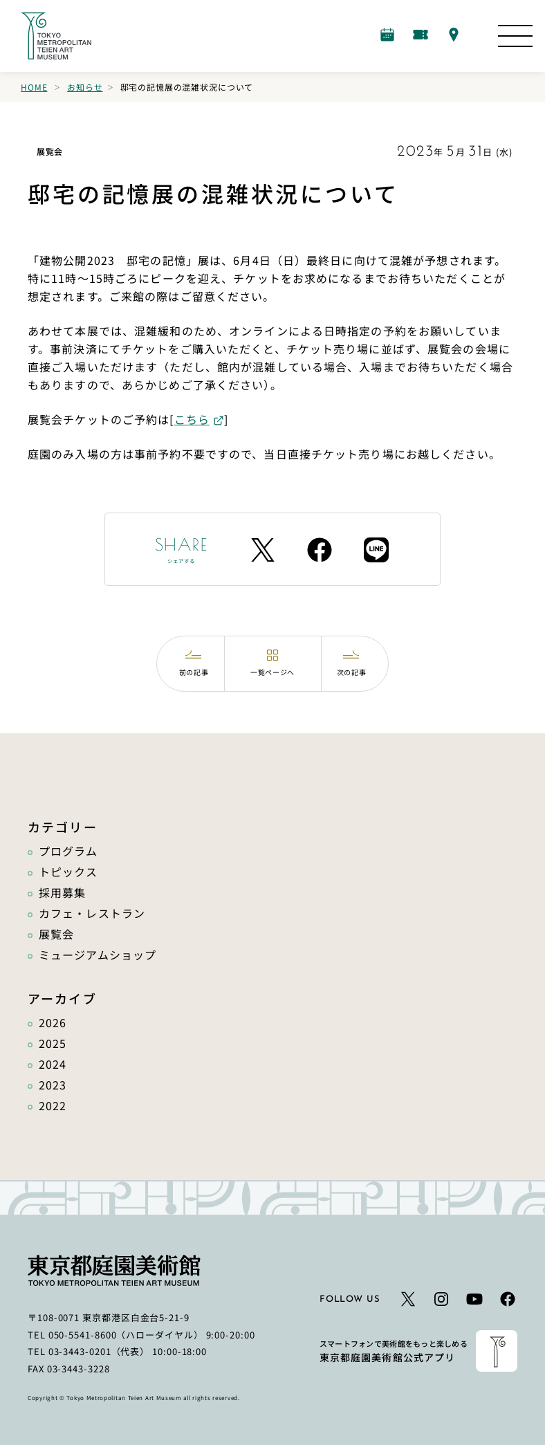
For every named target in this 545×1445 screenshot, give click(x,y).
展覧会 (56, 934)
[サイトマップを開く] (515, 36)
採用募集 (62, 892)
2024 (52, 1064)
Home (34, 87)
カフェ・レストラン (92, 913)
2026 (52, 1022)
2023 (52, 1084)
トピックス (68, 871)
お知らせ (84, 87)
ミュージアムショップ (97, 954)
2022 (52, 1105)
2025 (52, 1043)
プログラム (68, 851)
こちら (192, 419)
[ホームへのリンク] (56, 35)
